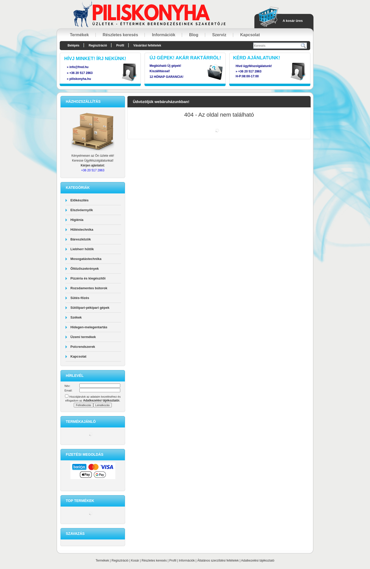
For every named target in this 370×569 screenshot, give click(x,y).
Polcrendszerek (82, 347)
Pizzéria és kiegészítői (88, 278)
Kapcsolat (78, 356)
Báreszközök (80, 239)
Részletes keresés (154, 560)
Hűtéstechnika (81, 229)
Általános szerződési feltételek (218, 560)
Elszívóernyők (81, 210)
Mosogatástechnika (85, 259)
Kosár (135, 560)
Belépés (73, 45)
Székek (76, 317)
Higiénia (77, 220)
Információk (187, 560)
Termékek (102, 560)
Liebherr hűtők (82, 249)
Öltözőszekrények (84, 268)
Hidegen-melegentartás (88, 327)
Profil (172, 560)
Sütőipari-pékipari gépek (89, 308)
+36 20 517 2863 (249, 71)
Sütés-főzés (79, 298)
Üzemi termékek (83, 337)
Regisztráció (120, 560)
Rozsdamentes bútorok (88, 288)
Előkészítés (79, 200)
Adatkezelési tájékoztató (257, 560)
